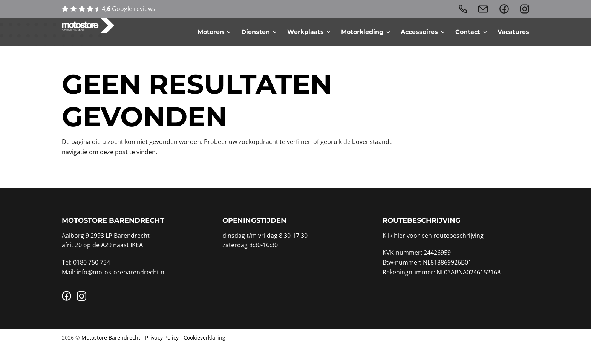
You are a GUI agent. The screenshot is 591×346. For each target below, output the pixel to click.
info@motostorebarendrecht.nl (121, 272)
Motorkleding (362, 32)
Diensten (255, 32)
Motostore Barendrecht (110, 337)
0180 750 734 (91, 262)
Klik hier (394, 235)
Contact (467, 32)
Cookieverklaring (204, 337)
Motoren (211, 32)
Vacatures (513, 32)
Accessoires (419, 32)
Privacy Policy (162, 337)
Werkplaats (305, 32)
